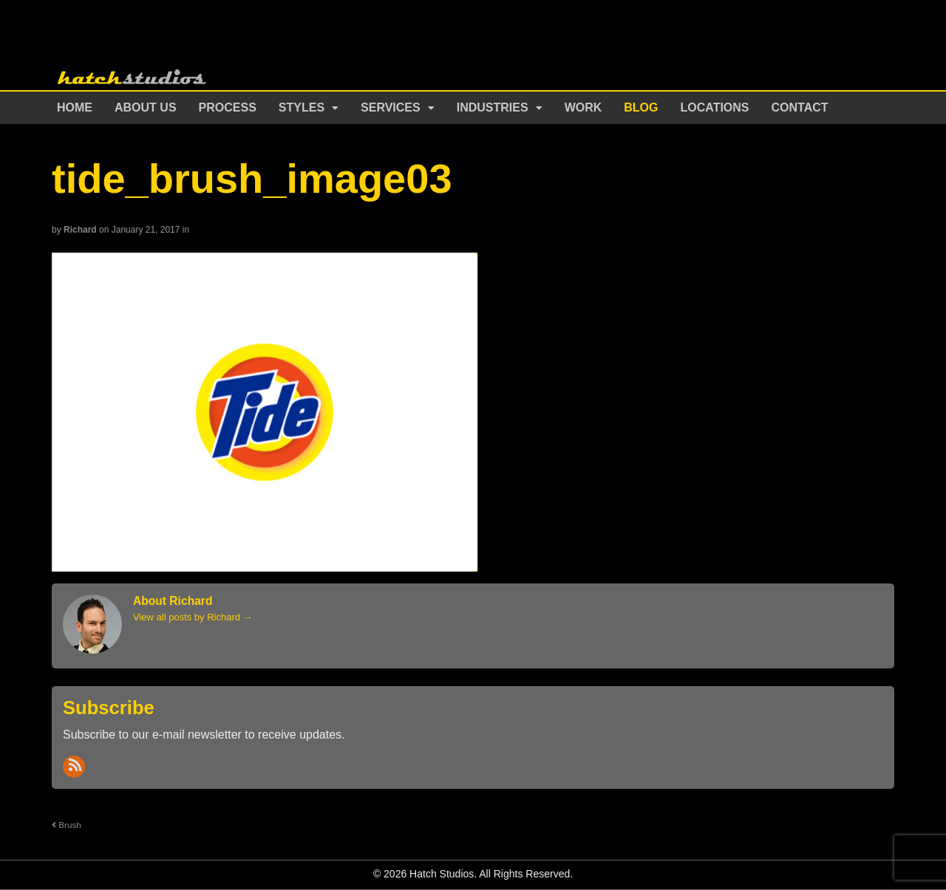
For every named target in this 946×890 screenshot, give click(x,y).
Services (391, 107)
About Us (146, 107)
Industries (492, 107)
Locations (715, 107)
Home (74, 107)
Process (227, 107)
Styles (301, 107)
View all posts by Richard (193, 617)
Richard (80, 230)
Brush (66, 824)
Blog (641, 107)
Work (583, 107)
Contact (800, 107)
